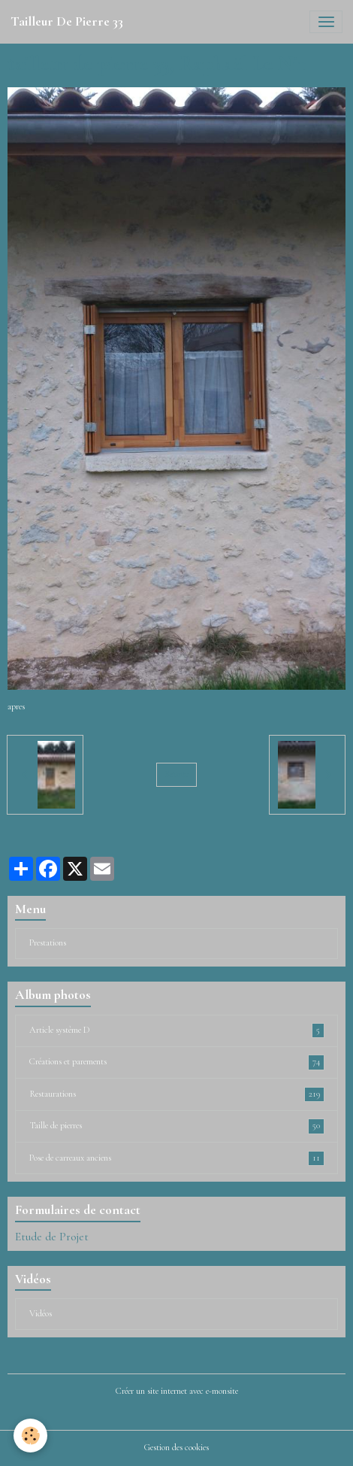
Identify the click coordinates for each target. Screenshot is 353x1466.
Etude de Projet (52, 1236)
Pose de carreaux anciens (176, 1158)
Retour (176, 774)
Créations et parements (176, 1062)
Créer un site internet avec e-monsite (177, 1391)
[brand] (67, 22)
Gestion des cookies (176, 1447)
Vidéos (40, 1313)
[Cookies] (30, 1435)
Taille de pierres (176, 1126)
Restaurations (176, 1094)
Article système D (176, 1030)
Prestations (47, 942)
